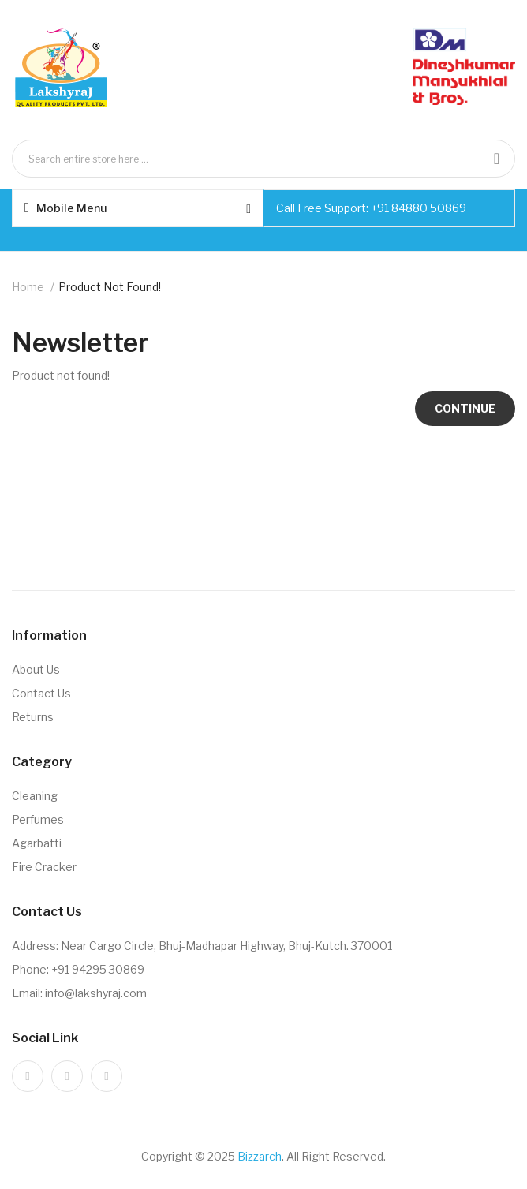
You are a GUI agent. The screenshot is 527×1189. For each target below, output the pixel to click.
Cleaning (35, 795)
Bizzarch (259, 1156)
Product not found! (109, 287)
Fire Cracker (44, 866)
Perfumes (38, 819)
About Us (36, 669)
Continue (465, 408)
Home (28, 287)
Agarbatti (37, 843)
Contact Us (41, 693)
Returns (33, 716)
